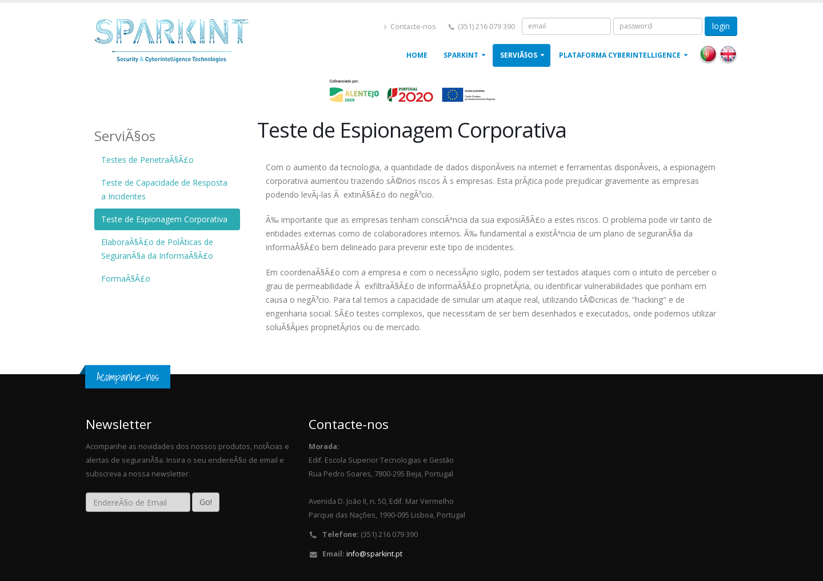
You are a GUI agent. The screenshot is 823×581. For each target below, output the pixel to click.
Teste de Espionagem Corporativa (164, 219)
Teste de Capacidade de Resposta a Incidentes (164, 189)
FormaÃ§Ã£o (125, 278)
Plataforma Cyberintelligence (620, 55)
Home (417, 55)
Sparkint (461, 55)
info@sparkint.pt (374, 554)
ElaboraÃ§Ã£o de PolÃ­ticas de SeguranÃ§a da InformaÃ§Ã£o (157, 249)
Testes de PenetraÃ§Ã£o (147, 159)
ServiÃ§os (518, 55)
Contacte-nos (410, 26)
